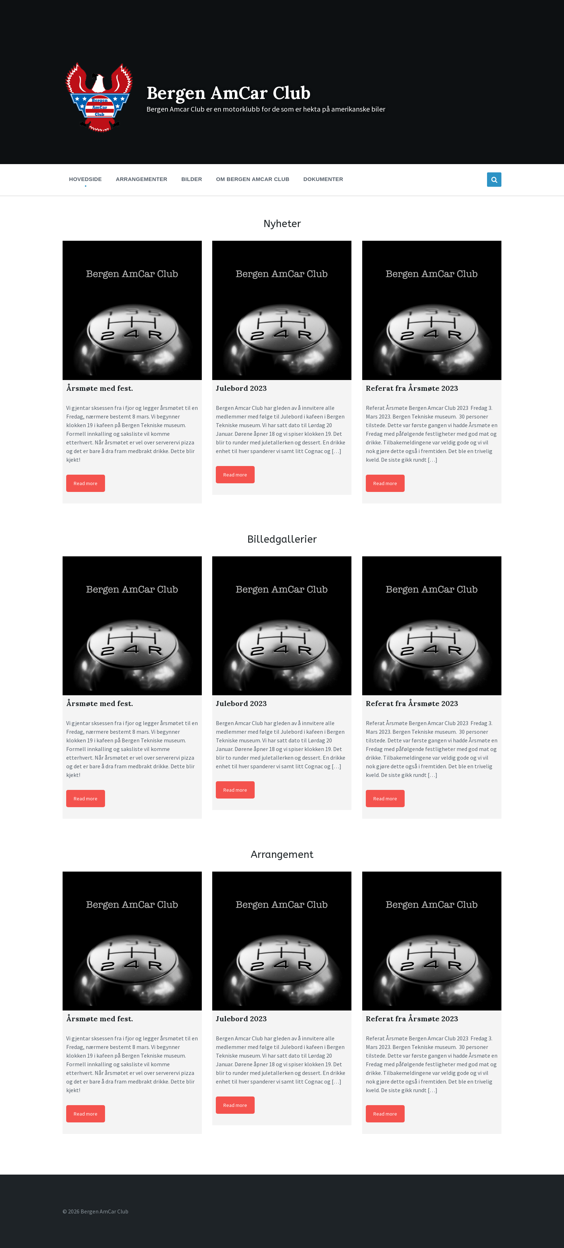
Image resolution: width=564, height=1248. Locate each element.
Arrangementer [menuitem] (141, 179)
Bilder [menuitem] (191, 179)
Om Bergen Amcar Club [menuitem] (253, 179)
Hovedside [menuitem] (85, 179)
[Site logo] (99, 132)
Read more (85, 483)
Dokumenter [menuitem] (324, 179)
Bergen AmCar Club (228, 93)
